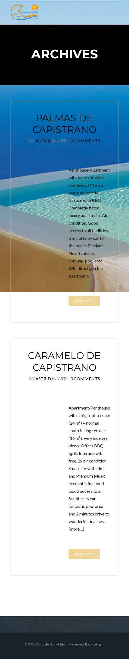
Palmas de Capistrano (64, 124)
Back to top (93, 644)
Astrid (43, 140)
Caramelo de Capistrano (64, 361)
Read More (84, 301)
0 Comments (85, 140)
